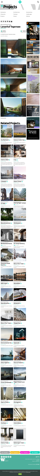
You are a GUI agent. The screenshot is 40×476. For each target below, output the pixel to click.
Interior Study (5, 443)
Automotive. (29, 12)
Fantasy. (15, 14)
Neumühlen (18, 283)
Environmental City (7, 343)
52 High (4, 203)
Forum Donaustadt (7, 382)
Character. (3, 14)
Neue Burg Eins (6, 303)
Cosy (16, 159)
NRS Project (5, 283)
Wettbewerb (18, 223)
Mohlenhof (17, 303)
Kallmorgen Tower (19, 443)
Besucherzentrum (6, 223)
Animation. (3, 12)
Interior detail (5, 159)
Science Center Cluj (20, 140)
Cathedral (4, 181)
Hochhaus (4, 423)
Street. (15, 16)
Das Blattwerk (5, 140)
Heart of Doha (5, 402)
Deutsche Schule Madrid (5, 264)
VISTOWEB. (37, 464)
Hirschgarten (18, 402)
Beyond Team (3, 28)
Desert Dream (18, 181)
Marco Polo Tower (19, 263)
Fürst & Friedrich (19, 362)
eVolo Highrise (5, 362)
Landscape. (29, 14)
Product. (3, 16)
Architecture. (16, 12)
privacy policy (28, 472)
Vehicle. (28, 16)
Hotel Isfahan (18, 423)
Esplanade (17, 343)
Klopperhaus (18, 323)
